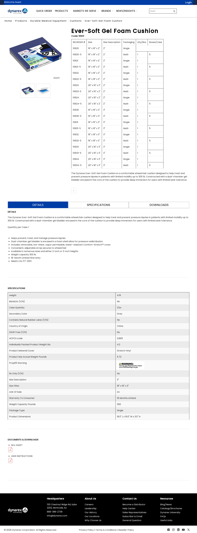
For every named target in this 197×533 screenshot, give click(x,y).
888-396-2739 (54, 511)
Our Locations (92, 516)
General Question (131, 520)
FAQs (163, 516)
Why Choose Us (93, 520)
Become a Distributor (133, 504)
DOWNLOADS (159, 205)
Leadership (90, 508)
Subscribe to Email (132, 516)
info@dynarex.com (57, 515)
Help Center (129, 508)
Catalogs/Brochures (171, 508)
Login (188, 2)
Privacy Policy (86, 529)
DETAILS (38, 205)
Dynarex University (170, 512)
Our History (91, 512)
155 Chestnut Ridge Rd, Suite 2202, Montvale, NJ (62, 506)
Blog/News (166, 504)
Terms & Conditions (106, 529)
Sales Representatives (134, 512)
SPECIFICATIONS (98, 205)
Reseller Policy (126, 529)
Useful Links (166, 520)
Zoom (56, 77)
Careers (89, 504)
